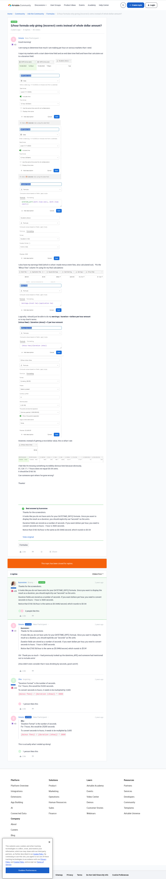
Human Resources (57, 802)
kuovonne (22, 582)
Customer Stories (95, 807)
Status (14, 840)
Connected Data (18, 813)
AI (12, 807)
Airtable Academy (95, 785)
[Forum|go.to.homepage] (19, 5)
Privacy (70, 875)
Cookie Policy (38, 862)
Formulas (50, 13)
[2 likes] (28, 610)
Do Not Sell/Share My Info (97, 875)
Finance (52, 813)
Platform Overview (19, 785)
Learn (89, 780)
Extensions (16, 796)
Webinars (91, 813)
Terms (79, 875)
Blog (13, 835)
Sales (51, 807)
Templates (129, 807)
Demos (90, 802)
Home (9, 13)
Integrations (17, 791)
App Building (17, 802)
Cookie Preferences (120, 875)
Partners (128, 785)
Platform (15, 780)
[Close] (49, 850)
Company (15, 818)
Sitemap (59, 875)
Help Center (104, 5)
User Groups (55, 5)
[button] (135, 5)
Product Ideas (70, 5)
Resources (129, 780)
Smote (21, 38)
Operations (54, 796)
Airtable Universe (132, 813)
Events (82, 5)
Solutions (53, 780)
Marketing (53, 791)
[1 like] (28, 703)
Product (52, 785)
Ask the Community (35, 13)
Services (128, 791)
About (14, 824)
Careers (14, 829)
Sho (20, 679)
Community (20, 13)
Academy (92, 5)
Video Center (93, 796)
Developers (129, 796)
